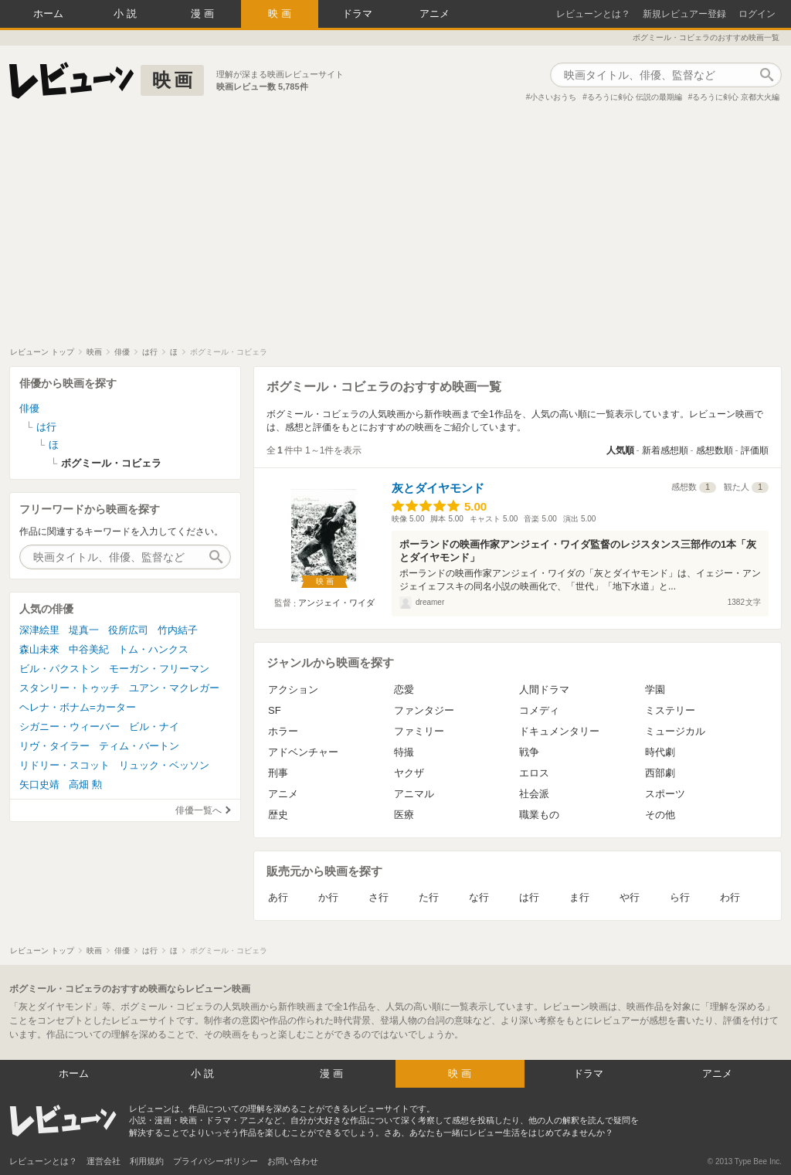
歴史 (278, 814)
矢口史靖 (39, 784)
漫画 (204, 13)
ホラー (283, 731)
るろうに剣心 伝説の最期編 (634, 97)
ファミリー (419, 731)
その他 (660, 814)
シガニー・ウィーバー (69, 726)
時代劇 (660, 752)
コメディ (539, 710)
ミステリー (670, 710)
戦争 (529, 752)
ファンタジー (424, 710)
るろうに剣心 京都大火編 (735, 97)
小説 (127, 13)
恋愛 (404, 689)
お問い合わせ (292, 1161)
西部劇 (660, 773)
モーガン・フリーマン (159, 668)
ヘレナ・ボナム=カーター (77, 707)
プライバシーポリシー (215, 1161)
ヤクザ (409, 773)
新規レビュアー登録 (684, 13)
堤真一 (84, 630)
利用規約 (147, 1161)
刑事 (278, 773)
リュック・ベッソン (164, 765)
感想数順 (714, 450)
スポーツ (665, 794)
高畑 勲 (85, 784)
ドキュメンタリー (559, 731)
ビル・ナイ (154, 726)
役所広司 (128, 630)
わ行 (730, 897)
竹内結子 (178, 630)
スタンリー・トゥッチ (69, 688)
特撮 (404, 752)
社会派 (534, 794)
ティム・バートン (139, 746)
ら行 (680, 897)
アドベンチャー (303, 752)
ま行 (579, 897)
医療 (404, 814)
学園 (655, 689)
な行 (479, 897)
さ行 (378, 897)
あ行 (278, 897)
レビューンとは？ (593, 13)
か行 (328, 897)
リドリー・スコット (64, 765)
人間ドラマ (544, 689)
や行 (630, 897)
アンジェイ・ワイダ (336, 602)
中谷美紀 (89, 649)
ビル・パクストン (59, 668)
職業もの (539, 814)
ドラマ (357, 13)
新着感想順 (665, 450)
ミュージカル (675, 731)
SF (274, 710)
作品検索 (766, 75)
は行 (529, 897)
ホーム (48, 13)
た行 (429, 897)
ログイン (757, 13)
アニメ (434, 13)
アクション (293, 689)
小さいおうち (553, 97)
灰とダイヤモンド (438, 487)
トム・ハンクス (153, 649)
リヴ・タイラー (54, 746)
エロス (534, 773)
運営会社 (104, 1161)
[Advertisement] (395, 231)
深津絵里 (39, 630)
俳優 (29, 408)
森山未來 (39, 649)
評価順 (755, 450)
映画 (281, 13)
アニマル (414, 794)
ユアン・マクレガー (174, 688)
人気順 (620, 450)
